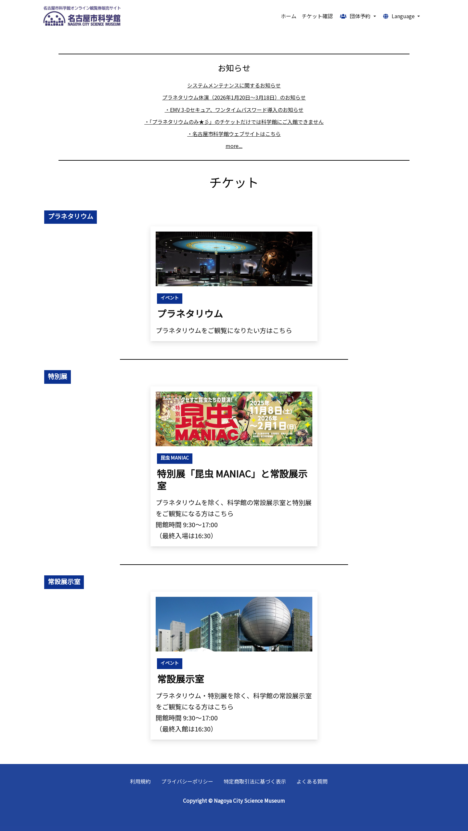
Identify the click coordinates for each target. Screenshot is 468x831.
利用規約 (140, 781)
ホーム (288, 16)
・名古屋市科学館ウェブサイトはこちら (234, 134)
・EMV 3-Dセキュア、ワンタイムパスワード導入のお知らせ (234, 110)
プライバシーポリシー (187, 781)
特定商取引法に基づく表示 (255, 781)
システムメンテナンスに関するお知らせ (234, 85)
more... (234, 146)
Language (399, 16)
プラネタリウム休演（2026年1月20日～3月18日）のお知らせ (234, 97)
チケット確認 (317, 16)
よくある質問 (312, 781)
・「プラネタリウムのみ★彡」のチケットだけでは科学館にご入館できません (234, 122)
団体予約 (356, 16)
